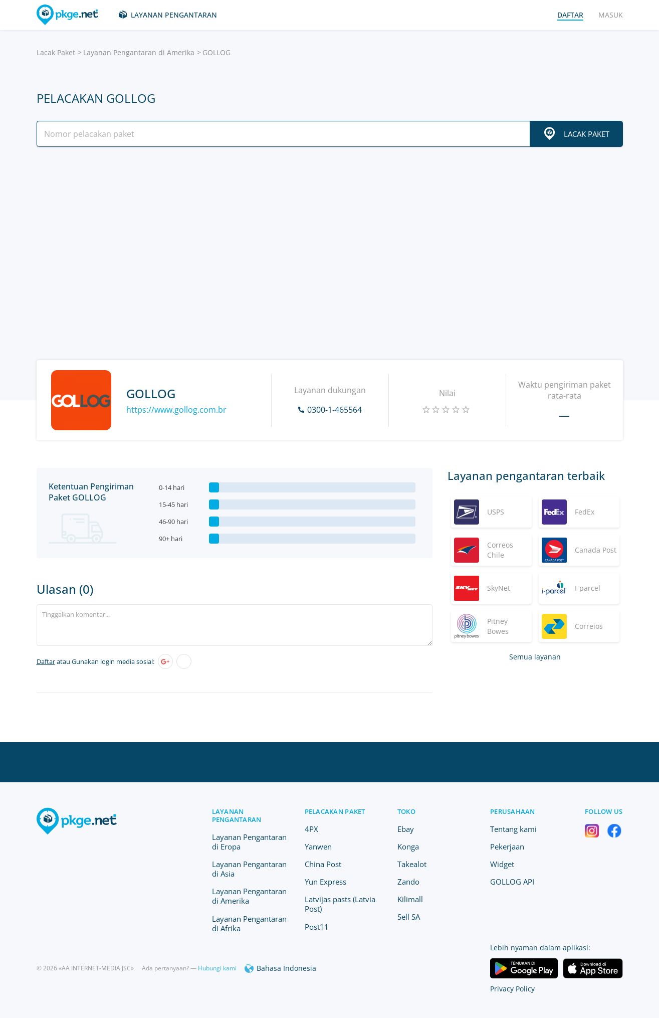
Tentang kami (513, 829)
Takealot (411, 864)
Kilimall (410, 899)
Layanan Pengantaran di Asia (249, 869)
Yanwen (318, 846)
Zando (408, 882)
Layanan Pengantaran (174, 15)
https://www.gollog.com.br (176, 410)
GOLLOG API (512, 882)
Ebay (405, 829)
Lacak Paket (56, 52)
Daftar (46, 661)
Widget (502, 864)
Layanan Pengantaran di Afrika (249, 923)
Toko (406, 811)
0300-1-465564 (334, 409)
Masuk (610, 15)
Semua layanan (535, 656)
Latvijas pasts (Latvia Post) (340, 904)
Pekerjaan (507, 846)
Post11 (317, 927)
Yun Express (325, 882)
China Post (323, 864)
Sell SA (408, 917)
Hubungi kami (217, 968)
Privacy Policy (512, 988)
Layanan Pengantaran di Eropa (249, 842)
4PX (311, 829)
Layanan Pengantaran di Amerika (138, 52)
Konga (408, 846)
